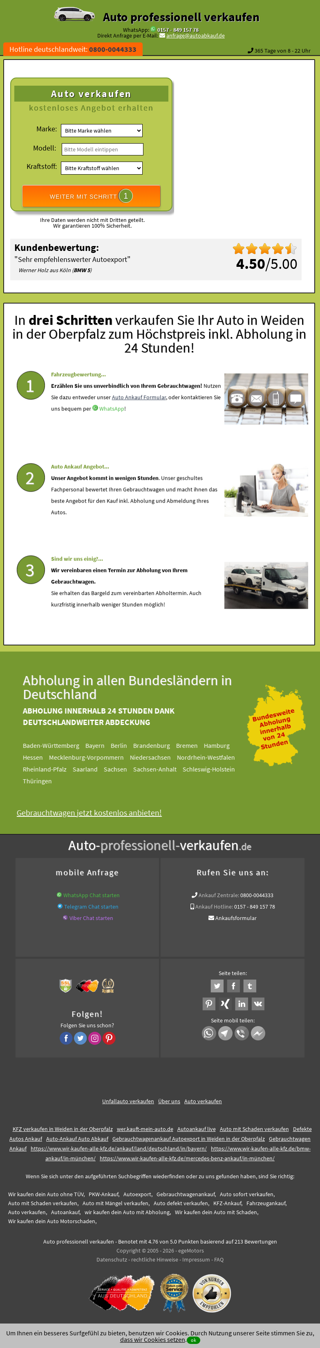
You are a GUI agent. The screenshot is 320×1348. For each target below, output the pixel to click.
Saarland (90, 769)
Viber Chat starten (91, 918)
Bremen (192, 745)
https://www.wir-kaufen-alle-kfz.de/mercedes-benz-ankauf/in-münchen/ (187, 1158)
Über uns (169, 1101)
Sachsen (120, 769)
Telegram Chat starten (91, 906)
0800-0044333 (256, 895)
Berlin (124, 745)
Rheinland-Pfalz (50, 769)
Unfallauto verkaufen (128, 1101)
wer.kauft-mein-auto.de (145, 1129)
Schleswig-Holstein (214, 769)
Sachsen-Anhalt (160, 769)
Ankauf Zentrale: (219, 895)
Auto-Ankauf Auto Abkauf (77, 1138)
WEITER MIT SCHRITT (91, 195)
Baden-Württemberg (56, 745)
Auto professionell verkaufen (181, 16)
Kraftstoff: (42, 166)
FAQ (219, 1259)
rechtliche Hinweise (154, 1259)
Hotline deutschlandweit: (73, 49)
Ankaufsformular (236, 918)
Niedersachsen (155, 757)
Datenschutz (111, 1259)
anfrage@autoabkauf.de (195, 35)
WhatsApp (111, 426)
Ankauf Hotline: (214, 906)
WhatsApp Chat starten (91, 895)
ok (193, 1340)
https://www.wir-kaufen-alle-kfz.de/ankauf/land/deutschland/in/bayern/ (119, 1148)
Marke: (46, 128)
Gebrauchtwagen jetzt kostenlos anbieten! (94, 812)
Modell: (44, 148)
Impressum (196, 1259)
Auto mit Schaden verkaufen (254, 1129)
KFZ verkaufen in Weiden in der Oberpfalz (63, 1129)
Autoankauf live (196, 1129)
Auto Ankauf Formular (139, 415)
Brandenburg (157, 745)
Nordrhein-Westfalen (211, 757)
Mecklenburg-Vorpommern (91, 757)
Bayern (100, 745)
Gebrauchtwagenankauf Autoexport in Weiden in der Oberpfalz (188, 1138)
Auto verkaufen (203, 1101)
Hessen (38, 757)
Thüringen (42, 781)
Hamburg (222, 745)
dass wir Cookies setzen (152, 1339)
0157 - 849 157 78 (178, 29)
